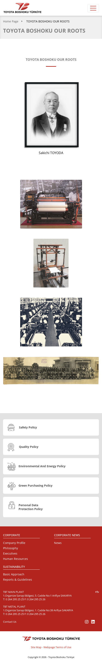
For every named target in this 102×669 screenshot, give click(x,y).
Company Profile (14, 543)
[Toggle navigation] (93, 8)
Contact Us (9, 622)
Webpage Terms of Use (57, 647)
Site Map (36, 647)
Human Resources (15, 559)
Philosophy (10, 548)
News (58, 543)
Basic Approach (13, 574)
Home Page (10, 21)
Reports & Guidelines (17, 579)
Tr (97, 592)
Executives (10, 553)
